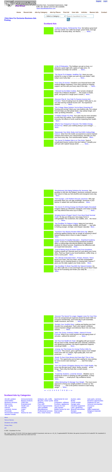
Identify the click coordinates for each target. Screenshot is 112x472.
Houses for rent (59, 406)
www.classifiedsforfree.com (46, 8)
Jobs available (43, 407)
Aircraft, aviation (10, 399)
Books (73, 401)
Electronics (8, 404)
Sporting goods (76, 413)
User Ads (75, 12)
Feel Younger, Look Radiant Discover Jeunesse (71, 199)
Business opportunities (95, 401)
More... (89, 31)
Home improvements (45, 406)
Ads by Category (41, 12)
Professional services (45, 411)
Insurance (90, 406)
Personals (8, 411)
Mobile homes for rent (61, 409)
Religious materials (94, 411)
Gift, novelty (9, 406)
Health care (25, 406)
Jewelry (24, 407)
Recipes (74, 411)
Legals (89, 407)
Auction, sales (76, 399)
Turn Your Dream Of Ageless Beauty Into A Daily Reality (74, 365)
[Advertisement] (23, 86)
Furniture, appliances (61, 404)
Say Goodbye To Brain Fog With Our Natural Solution (73, 266)
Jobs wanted (58, 407)
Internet (7, 407)
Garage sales (75, 404)
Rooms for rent (26, 413)
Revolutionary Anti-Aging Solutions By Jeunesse (71, 190)
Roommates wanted (11, 413)
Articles (84, 12)
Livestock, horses (11, 409)
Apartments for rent (61, 399)
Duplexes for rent (93, 402)
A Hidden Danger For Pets (64, 116)
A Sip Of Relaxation (61, 66)
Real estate (58, 411)
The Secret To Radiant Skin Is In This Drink (70, 140)
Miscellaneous (43, 409)
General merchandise (94, 404)
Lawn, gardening (76, 407)
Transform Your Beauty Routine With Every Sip (71, 232)
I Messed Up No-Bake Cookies (65, 91)
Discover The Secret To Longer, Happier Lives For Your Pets (76, 316)
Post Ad (66, 12)
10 (67, 390)
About (6, 417)
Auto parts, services (94, 399)
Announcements (26, 399)
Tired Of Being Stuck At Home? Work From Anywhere (73, 249)
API (5, 428)
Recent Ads (28, 12)
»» (71, 390)
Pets (22, 411)
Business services (11, 402)
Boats (56, 401)
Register (98, 1)
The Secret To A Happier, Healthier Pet (68, 74)
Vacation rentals (10, 414)
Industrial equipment (78, 406)
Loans (23, 409)
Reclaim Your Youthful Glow (64, 324)
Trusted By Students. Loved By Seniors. (69, 374)
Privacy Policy (8, 425)
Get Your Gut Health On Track (65, 341)
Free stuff (41, 404)
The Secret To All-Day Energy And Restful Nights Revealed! (75, 207)
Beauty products (26, 401)
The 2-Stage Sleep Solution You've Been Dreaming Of (73, 107)
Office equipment (93, 409)
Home (19, 12)
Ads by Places (55, 12)
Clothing (40, 402)
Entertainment (26, 404)
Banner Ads (94, 12)
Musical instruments (78, 409)
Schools (57, 413)
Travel (89, 413)
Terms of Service (9, 420)
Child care (24, 402)
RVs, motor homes (44, 413)
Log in (105, 1)
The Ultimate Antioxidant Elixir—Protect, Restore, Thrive (74, 258)
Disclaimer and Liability (10, 422)
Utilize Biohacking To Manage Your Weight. (70, 382)
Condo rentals (76, 402)
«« (45, 390)
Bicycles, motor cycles (45, 401)
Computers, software (61, 402)
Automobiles (9, 401)
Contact (104, 12)
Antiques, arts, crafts (45, 399)
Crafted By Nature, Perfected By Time (68, 28)
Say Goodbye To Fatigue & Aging (66, 223)
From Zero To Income (62, 83)
